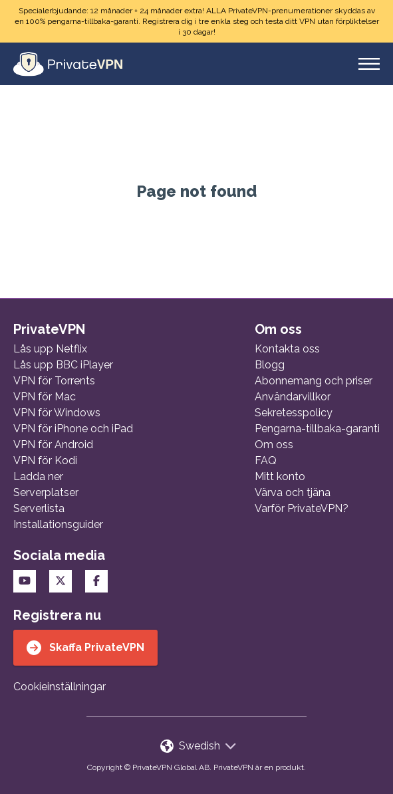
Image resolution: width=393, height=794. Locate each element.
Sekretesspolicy (293, 412)
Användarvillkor (292, 396)
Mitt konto (280, 476)
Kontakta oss (287, 348)
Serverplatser (45, 492)
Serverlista (39, 508)
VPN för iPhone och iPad (73, 428)
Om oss (274, 444)
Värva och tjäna (292, 492)
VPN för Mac (44, 396)
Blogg (270, 364)
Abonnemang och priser (313, 380)
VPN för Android (53, 444)
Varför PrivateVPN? (301, 508)
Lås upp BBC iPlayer (63, 364)
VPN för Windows (56, 412)
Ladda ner (38, 476)
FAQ (266, 460)
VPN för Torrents (54, 380)
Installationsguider (58, 524)
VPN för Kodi (45, 460)
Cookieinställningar (59, 686)
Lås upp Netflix (50, 348)
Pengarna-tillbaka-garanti (317, 428)
